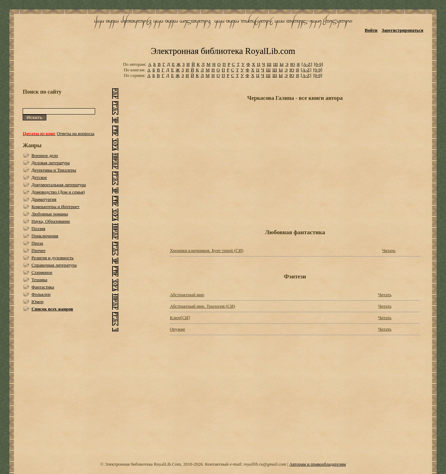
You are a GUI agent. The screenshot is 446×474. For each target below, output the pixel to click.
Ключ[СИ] (180, 317)
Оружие (177, 329)
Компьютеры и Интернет (55, 206)
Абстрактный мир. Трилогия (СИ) (202, 306)
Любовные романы (49, 213)
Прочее (38, 250)
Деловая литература (50, 162)
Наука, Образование (50, 221)
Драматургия (43, 199)
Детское (39, 177)
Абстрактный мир (187, 294)
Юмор (37, 301)
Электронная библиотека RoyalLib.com (223, 51)
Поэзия (38, 228)
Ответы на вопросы (75, 133)
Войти (371, 30)
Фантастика (42, 287)
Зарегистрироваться (402, 30)
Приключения (44, 235)
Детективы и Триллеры (53, 170)
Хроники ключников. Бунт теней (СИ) (206, 250)
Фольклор (41, 294)
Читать (388, 250)
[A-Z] (306, 64)
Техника (39, 279)
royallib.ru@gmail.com (265, 464)
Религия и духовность (52, 257)
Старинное (41, 272)
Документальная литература (58, 184)
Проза (37, 243)
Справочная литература (54, 265)
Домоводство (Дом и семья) (58, 192)
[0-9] (318, 64)
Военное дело (44, 155)
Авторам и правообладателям (317, 464)
